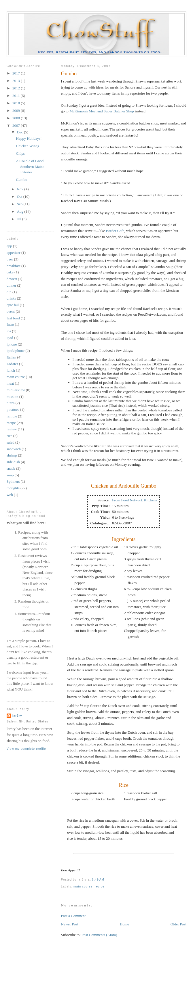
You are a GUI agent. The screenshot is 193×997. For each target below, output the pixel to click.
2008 (16, 118)
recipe (100, 886)
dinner (11, 285)
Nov (20, 189)
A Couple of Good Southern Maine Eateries (30, 166)
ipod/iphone (15, 350)
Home (124, 924)
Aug (20, 211)
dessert (12, 279)
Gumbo (69, 73)
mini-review (16, 390)
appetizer (13, 252)
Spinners (13, 481)
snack (11, 468)
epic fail (13, 305)
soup (10, 475)
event (11, 311)
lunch (11, 370)
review (12, 429)
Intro (10, 324)
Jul (19, 219)
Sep (20, 204)
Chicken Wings (27, 146)
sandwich (14, 449)
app (9, 246)
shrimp (12, 455)
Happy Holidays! (28, 138)
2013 (16, 80)
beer (10, 259)
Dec (20, 132)
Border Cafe (115, 231)
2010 (16, 103)
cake (10, 272)
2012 (16, 88)
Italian (11, 357)
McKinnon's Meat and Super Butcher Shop (101, 111)
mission (12, 396)
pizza (10, 403)
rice (9, 436)
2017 (16, 73)
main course (82, 886)
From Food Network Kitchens (134, 500)
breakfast (13, 266)
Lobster (12, 364)
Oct (20, 196)
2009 (16, 110)
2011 (16, 95)
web (10, 494)
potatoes (13, 409)
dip (9, 292)
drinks (11, 298)
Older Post (178, 924)
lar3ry (17, 715)
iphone (12, 344)
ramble (12, 416)
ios (9, 331)
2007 (16, 125)
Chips (20, 153)
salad (10, 442)
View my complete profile (26, 748)
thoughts (13, 488)
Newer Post (69, 924)
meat (10, 383)
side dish (13, 462)
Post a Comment (73, 916)
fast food (13, 318)
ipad (10, 337)
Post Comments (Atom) (99, 935)
